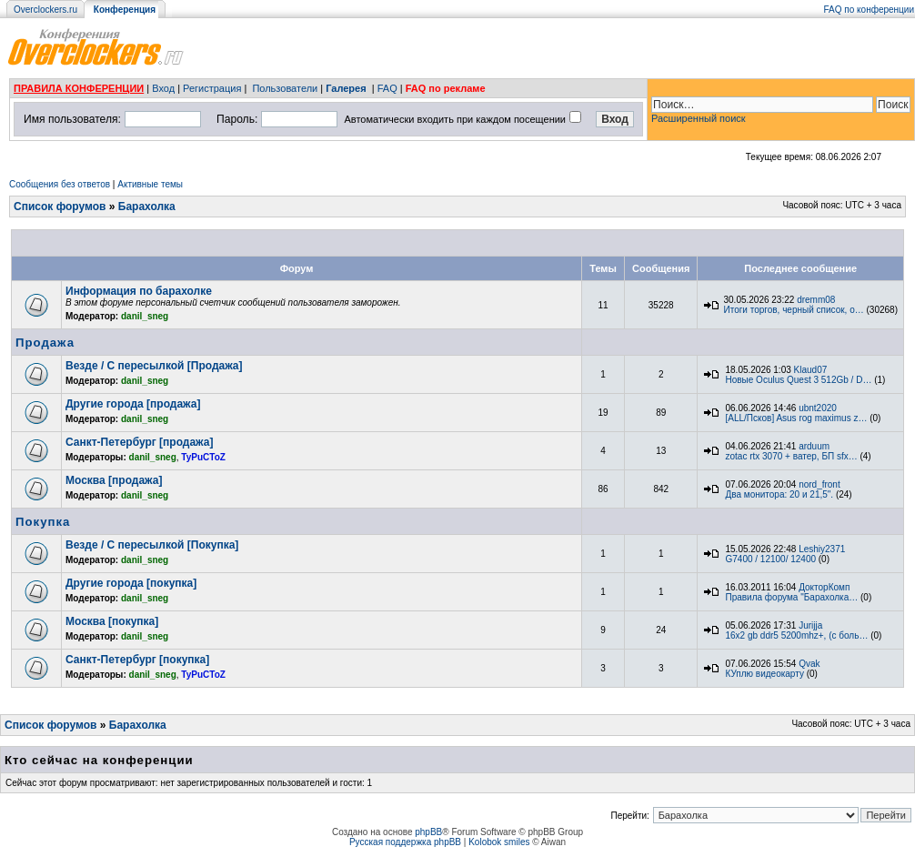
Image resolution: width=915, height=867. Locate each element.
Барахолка (147, 206)
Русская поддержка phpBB (405, 842)
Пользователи (284, 88)
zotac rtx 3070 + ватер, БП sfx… (791, 456)
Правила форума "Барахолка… (791, 597)
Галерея (346, 88)
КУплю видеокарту (764, 674)
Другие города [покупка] (130, 583)
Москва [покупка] (111, 621)
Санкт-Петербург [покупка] (137, 659)
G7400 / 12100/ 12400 (770, 559)
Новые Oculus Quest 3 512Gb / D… (798, 380)
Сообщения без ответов (59, 184)
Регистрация (212, 88)
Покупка (42, 522)
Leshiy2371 (822, 549)
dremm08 (816, 300)
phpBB (428, 832)
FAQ (387, 88)
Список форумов (60, 206)
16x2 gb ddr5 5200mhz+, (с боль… (796, 635)
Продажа (45, 342)
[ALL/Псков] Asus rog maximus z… (796, 418)
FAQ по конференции (869, 10)
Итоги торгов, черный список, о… (793, 310)
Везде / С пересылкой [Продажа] (154, 365)
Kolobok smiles (498, 842)
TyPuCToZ (203, 457)
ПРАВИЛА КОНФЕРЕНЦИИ (79, 88)
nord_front (819, 484)
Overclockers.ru (45, 10)
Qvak (809, 664)
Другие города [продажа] (132, 404)
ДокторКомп (824, 587)
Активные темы (150, 184)
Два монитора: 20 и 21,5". (779, 494)
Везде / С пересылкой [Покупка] (151, 545)
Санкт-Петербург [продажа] (139, 442)
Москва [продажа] (113, 480)
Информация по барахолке (138, 291)
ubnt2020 (818, 408)
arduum (814, 446)
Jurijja (810, 625)
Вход (163, 88)
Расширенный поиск (698, 118)
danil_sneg (144, 316)
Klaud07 (811, 370)
